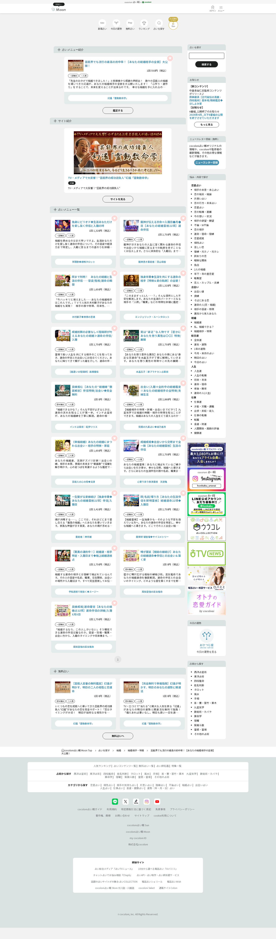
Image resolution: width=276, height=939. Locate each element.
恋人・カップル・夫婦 (206, 282)
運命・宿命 (200, 384)
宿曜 (196, 720)
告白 (196, 265)
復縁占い (161, 785)
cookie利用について (165, 815)
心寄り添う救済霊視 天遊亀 (152, 481)
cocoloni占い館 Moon (138, 831)
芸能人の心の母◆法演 (83, 481)
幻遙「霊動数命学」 (118, 98)
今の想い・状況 (203, 216)
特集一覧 (177, 766)
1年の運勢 (199, 349)
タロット (199, 689)
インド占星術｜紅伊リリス (83, 426)
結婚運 (198, 322)
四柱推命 (199, 681)
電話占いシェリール (152, 881)
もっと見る (206, 124)
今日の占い (200, 362)
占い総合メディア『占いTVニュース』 (114, 868)
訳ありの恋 (200, 256)
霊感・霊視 (200, 729)
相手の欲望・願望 (204, 220)
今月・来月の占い (204, 353)
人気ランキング (102, 766)
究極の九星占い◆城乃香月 (152, 426)
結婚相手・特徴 (203, 331)
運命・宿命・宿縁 (204, 234)
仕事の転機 (200, 415)
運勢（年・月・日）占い (161, 788)
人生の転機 (200, 375)
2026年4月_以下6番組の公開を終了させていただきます (206, 116)
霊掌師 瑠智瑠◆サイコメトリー (152, 536)
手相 (196, 698)
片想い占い (200, 198)
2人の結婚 (199, 269)
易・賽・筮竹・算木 (205, 703)
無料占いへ (118, 736)
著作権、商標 (103, 815)
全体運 (198, 340)
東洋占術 (199, 676)
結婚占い (187, 785)
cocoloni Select (147, 887)
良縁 (196, 296)
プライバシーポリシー (182, 809)
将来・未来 (200, 380)
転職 (196, 419)
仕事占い (118, 788)
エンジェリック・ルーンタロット (152, 316)
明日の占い (200, 357)
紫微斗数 (199, 725)
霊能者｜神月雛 (84, 536)
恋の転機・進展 (203, 212)
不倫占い (174, 785)
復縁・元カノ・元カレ (206, 251)
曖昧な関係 (200, 260)
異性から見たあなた (205, 313)
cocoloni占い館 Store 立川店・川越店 (114, 887)
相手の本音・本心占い (206, 190)
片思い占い (146, 785)
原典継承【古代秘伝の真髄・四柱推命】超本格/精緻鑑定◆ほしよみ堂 (206, 100)
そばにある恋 (201, 300)
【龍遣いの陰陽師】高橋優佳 (84, 371)
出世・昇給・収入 (204, 411)
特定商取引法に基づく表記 (136, 809)
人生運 (198, 371)
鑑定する (118, 110)
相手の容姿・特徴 (204, 309)
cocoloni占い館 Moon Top (76, 750)
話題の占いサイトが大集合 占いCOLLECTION (114, 881)
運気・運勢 (200, 344)
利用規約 (112, 809)
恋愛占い (199, 207)
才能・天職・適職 (204, 406)
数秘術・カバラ (203, 712)
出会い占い (201, 785)
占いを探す (104, 750)
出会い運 (199, 291)
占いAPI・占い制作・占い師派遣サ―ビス (158, 875)
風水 (196, 694)
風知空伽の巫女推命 (152, 591)
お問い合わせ (122, 815)
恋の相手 (199, 229)
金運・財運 (200, 424)
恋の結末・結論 (203, 194)
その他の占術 (201, 734)
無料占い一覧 (146, 766)
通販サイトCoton (168, 887)
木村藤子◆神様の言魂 (83, 316)
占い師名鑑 (162, 766)
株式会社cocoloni (138, 844)
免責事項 (160, 809)
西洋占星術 (200, 672)
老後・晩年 (200, 388)
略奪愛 (198, 278)
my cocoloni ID (138, 838)
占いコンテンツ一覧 (125, 766)
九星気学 (199, 707)
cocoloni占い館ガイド (90, 809)
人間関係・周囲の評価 (206, 428)
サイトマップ (141, 815)
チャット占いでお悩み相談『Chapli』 (112, 875)
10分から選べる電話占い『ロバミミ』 (158, 868)
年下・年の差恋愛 (204, 274)
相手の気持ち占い (127, 785)
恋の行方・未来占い (205, 203)
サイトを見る (117, 199)
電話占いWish (174, 881)
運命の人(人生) (202, 393)
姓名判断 (199, 685)
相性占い (199, 242)
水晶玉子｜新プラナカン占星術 (152, 371)
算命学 (198, 716)
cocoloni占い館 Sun (138, 825)
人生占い (105, 788)
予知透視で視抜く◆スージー (84, 591)
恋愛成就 (199, 238)
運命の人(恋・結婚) (205, 304)
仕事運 (198, 402)
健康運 (198, 433)
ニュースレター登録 (207, 162)
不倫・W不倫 (201, 225)
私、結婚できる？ (204, 327)
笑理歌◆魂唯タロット (83, 261)
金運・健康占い (135, 788)
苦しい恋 (199, 247)
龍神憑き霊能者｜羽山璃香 (152, 261)
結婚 (119, 750)
